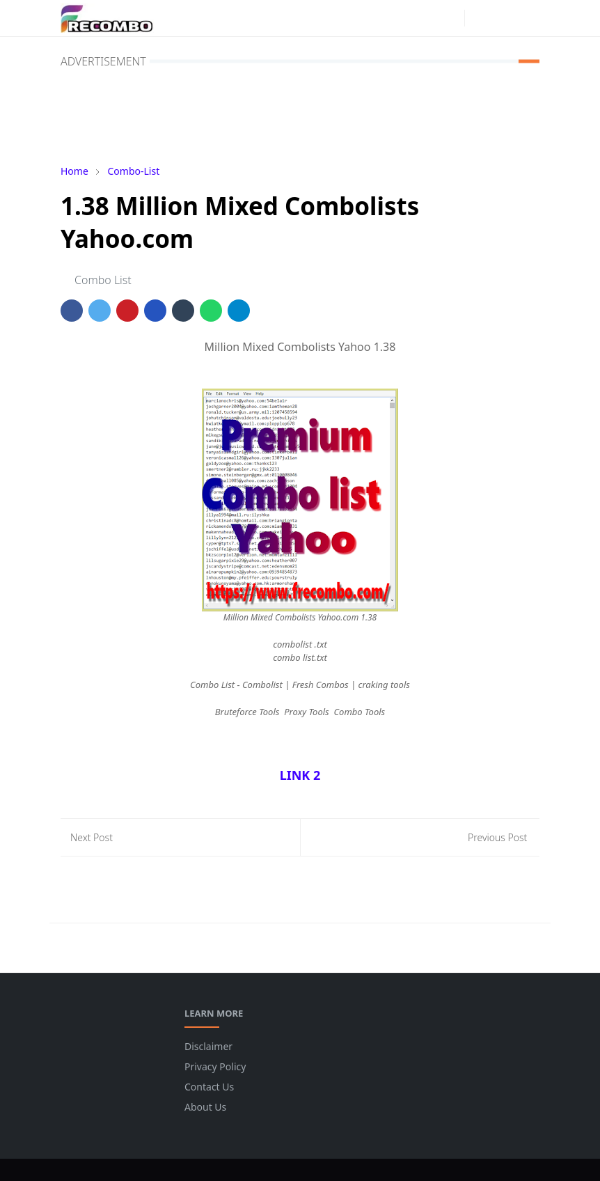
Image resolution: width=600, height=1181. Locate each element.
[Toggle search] (503, 18)
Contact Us (209, 1086)
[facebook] (428, 18)
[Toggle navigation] (527, 18)
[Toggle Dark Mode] (479, 17)
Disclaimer (208, 1046)
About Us (205, 1106)
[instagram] (450, 18)
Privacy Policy (215, 1066)
